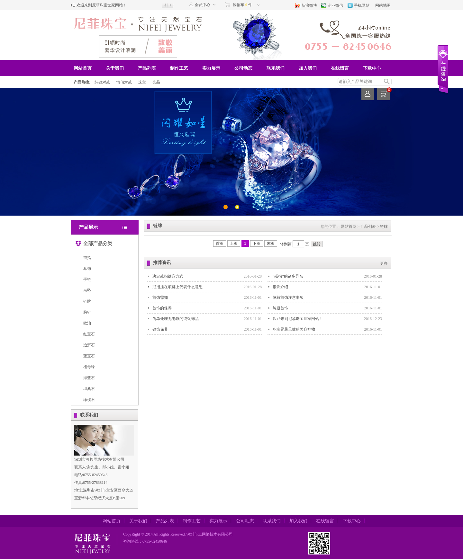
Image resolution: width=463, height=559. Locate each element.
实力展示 (211, 68)
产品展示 (88, 227)
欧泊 (87, 323)
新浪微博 (309, 5)
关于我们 (115, 68)
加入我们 (308, 68)
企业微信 (335, 5)
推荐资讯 (162, 262)
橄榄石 (89, 399)
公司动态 (243, 68)
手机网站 (361, 5)
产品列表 (147, 68)
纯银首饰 (280, 308)
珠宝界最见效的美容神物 (294, 329)
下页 (256, 243)
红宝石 (89, 334)
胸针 (87, 312)
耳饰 (87, 268)
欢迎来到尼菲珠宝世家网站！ (102, 5)
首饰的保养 (162, 308)
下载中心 (372, 68)
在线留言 (340, 68)
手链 (87, 279)
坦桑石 (89, 388)
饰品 (156, 82)
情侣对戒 (124, 82)
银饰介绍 (280, 287)
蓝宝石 (89, 356)
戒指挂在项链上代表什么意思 (177, 287)
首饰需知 (160, 297)
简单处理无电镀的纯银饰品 (175, 318)
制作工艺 (179, 68)
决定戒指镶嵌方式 (167, 276)
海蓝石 (89, 378)
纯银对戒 (102, 82)
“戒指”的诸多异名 (288, 276)
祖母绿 (89, 367)
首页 (219, 243)
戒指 (87, 257)
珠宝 (142, 82)
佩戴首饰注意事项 (288, 297)
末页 (271, 243)
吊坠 (87, 290)
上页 (234, 243)
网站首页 (83, 68)
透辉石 (89, 345)
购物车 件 (242, 5)
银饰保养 (160, 329)
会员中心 (202, 5)
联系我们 (276, 68)
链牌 (87, 301)
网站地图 (383, 5)
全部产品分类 (93, 242)
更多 (384, 263)
